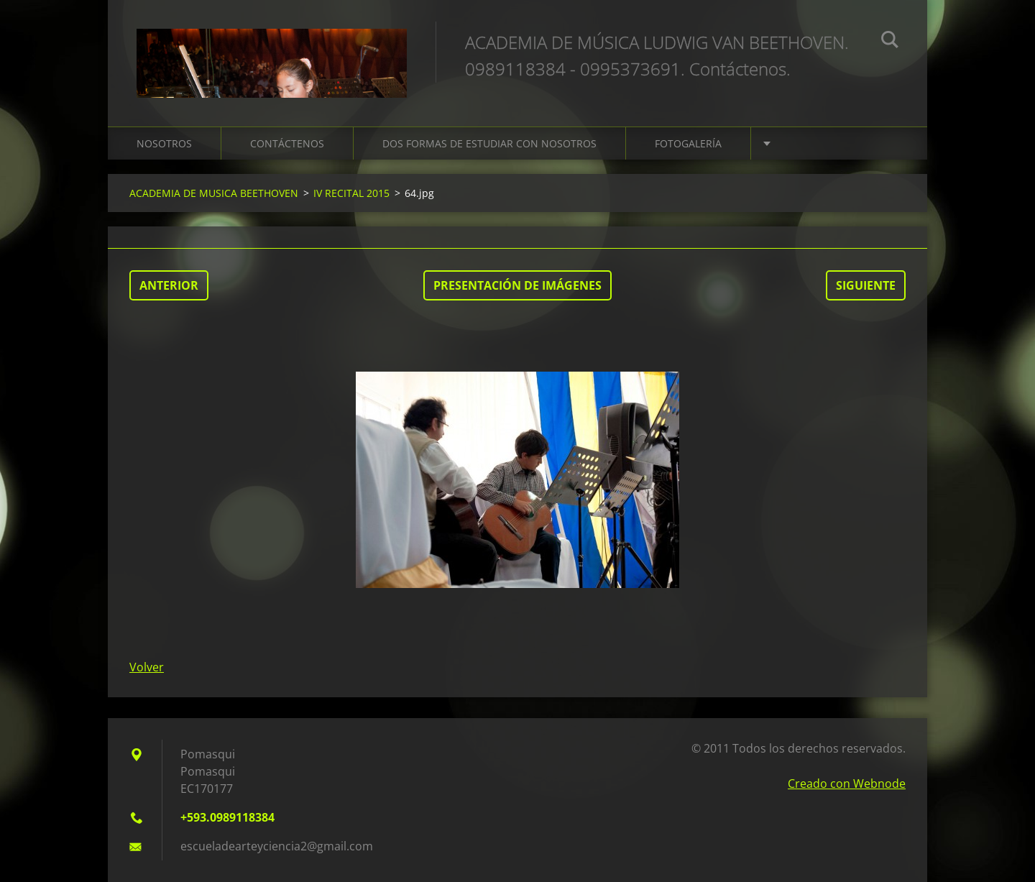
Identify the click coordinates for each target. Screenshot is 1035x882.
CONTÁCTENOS (287, 143)
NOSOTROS (164, 143)
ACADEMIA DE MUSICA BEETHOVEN (213, 193)
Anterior (168, 285)
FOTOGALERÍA (688, 143)
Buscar (889, 42)
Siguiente (866, 285)
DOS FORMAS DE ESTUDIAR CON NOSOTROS (489, 143)
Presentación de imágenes (517, 285)
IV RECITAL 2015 (351, 193)
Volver (146, 667)
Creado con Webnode (847, 783)
